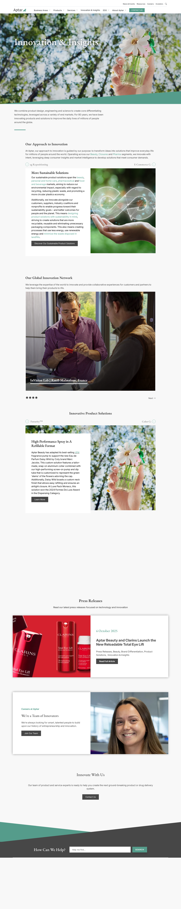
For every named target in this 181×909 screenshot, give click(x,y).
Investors (159, 4)
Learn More (40, 499)
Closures (103, 154)
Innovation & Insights (90, 10)
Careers (150, 4)
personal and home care (44, 180)
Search (139, 849)
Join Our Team (31, 733)
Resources (141, 4)
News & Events (129, 4)
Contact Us (137, 10)
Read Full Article (107, 661)
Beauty (93, 154)
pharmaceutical (66, 180)
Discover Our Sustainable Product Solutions (55, 243)
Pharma (117, 154)
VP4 (77, 452)
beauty (80, 177)
